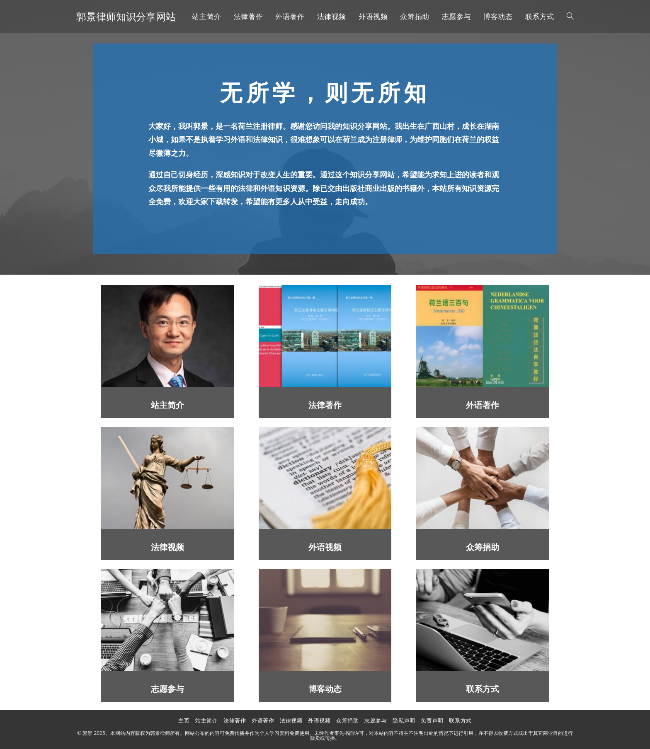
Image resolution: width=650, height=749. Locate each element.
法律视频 (167, 547)
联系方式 (482, 689)
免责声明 (432, 720)
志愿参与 (167, 689)
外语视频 (325, 547)
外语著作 (482, 405)
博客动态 (325, 689)
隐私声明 (404, 720)
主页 (183, 720)
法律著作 (325, 405)
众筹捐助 (482, 547)
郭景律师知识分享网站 (126, 16)
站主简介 (167, 405)
